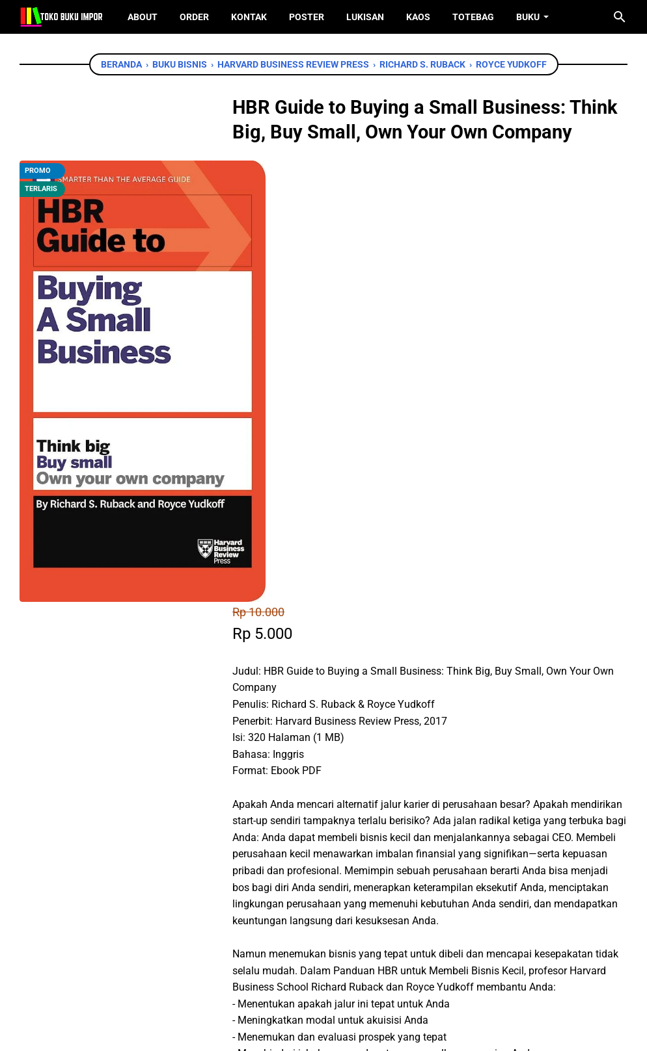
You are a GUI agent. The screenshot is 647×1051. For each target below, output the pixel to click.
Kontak (249, 17)
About (143, 17)
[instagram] (343, 978)
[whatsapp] (322, 859)
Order (194, 17)
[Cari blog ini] (619, 17)
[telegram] (351, 859)
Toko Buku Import (340, 1031)
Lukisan (365, 17)
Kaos (418, 17)
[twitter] (293, 859)
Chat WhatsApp (309, 784)
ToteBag (473, 17)
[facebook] (263, 859)
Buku (528, 17)
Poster (306, 17)
